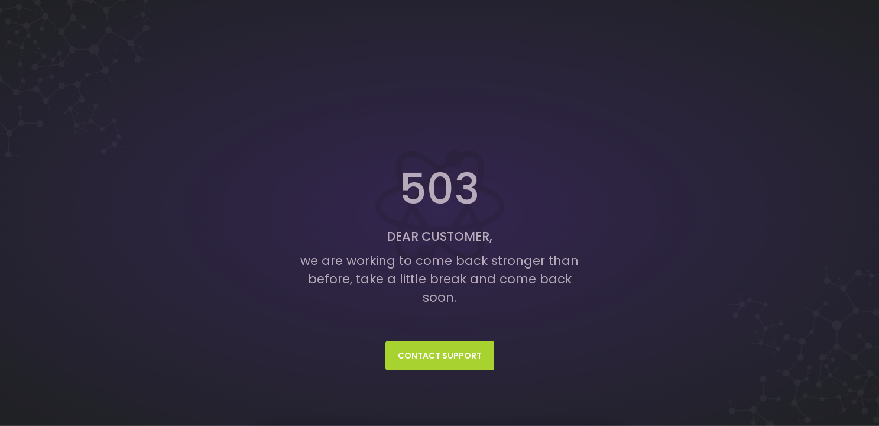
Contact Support (440, 356)
